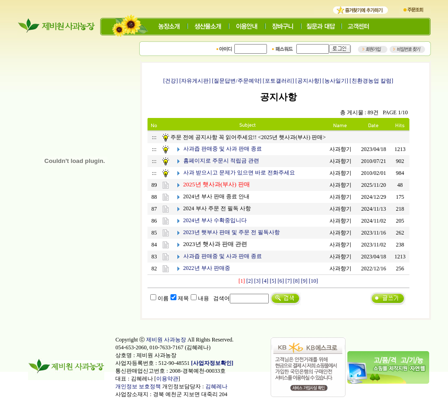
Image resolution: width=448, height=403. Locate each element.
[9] (304, 281)
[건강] (170, 81)
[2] (249, 281)
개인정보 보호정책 (138, 386)
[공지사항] (308, 81)
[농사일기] (335, 81)
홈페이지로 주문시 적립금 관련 (221, 160)
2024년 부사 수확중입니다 (215, 220)
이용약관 (167, 378)
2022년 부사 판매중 (206, 268)
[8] (296, 281)
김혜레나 (216, 386)
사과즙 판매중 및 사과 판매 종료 (222, 149)
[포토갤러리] (278, 81)
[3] (257, 281)
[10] (313, 281)
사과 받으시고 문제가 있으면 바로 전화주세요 (239, 172)
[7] (288, 281)
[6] (281, 281)
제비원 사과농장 (166, 339)
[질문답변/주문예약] (236, 81)
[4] (265, 281)
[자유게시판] (194, 81)
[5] (273, 281)
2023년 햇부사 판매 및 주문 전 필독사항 (231, 232)
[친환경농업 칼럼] (371, 81)
